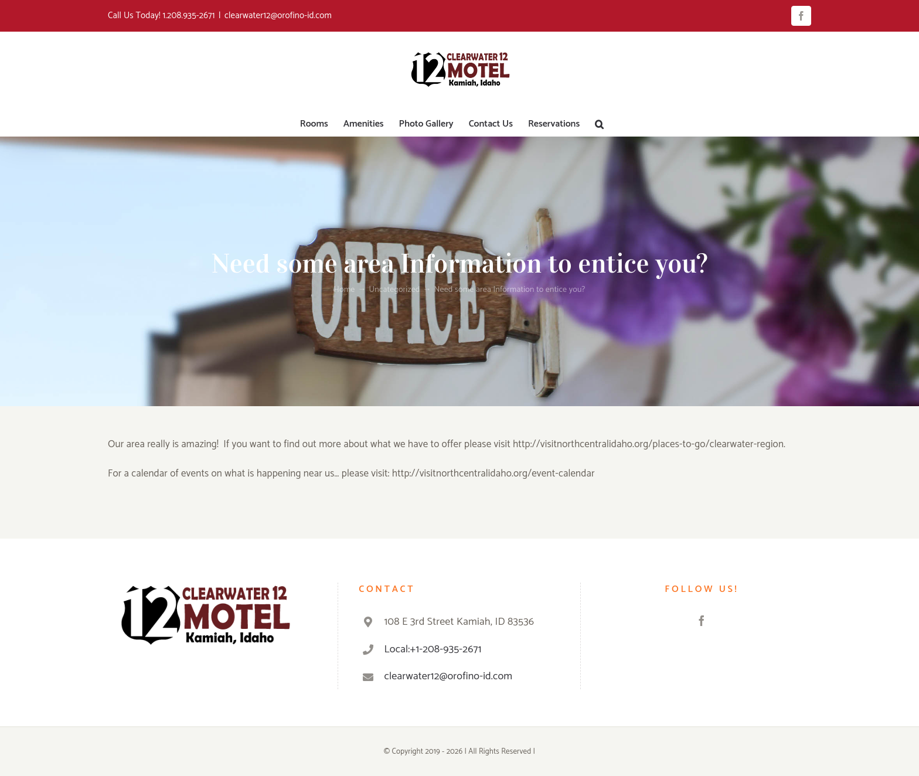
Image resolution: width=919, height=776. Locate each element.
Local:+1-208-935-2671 (433, 649)
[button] (599, 124)
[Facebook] (701, 620)
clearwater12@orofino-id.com (278, 15)
